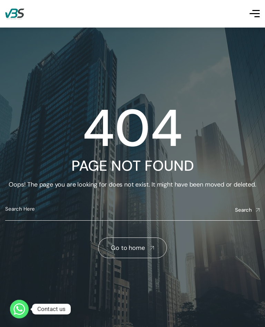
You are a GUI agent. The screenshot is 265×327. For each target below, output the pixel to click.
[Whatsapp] (19, 309)
